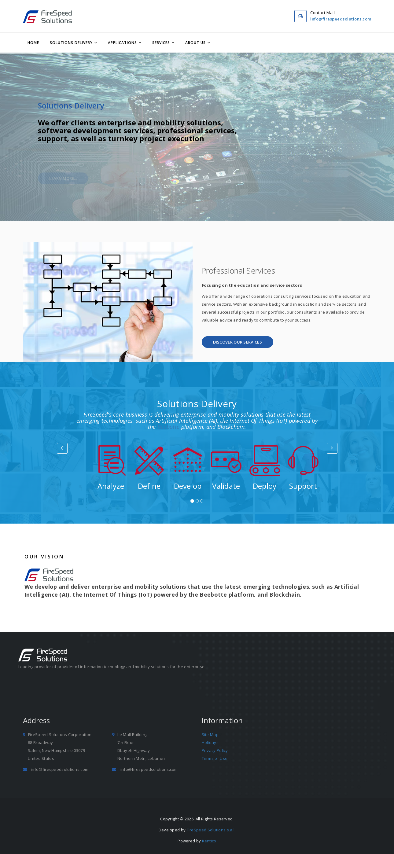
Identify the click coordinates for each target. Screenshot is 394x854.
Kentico (209, 841)
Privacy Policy (215, 750)
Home (33, 42)
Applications (122, 42)
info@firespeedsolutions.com (340, 19)
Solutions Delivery (71, 42)
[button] (237, 342)
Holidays (210, 742)
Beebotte (168, 426)
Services (161, 42)
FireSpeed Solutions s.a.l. (211, 830)
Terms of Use (215, 758)
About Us (195, 42)
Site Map (210, 734)
